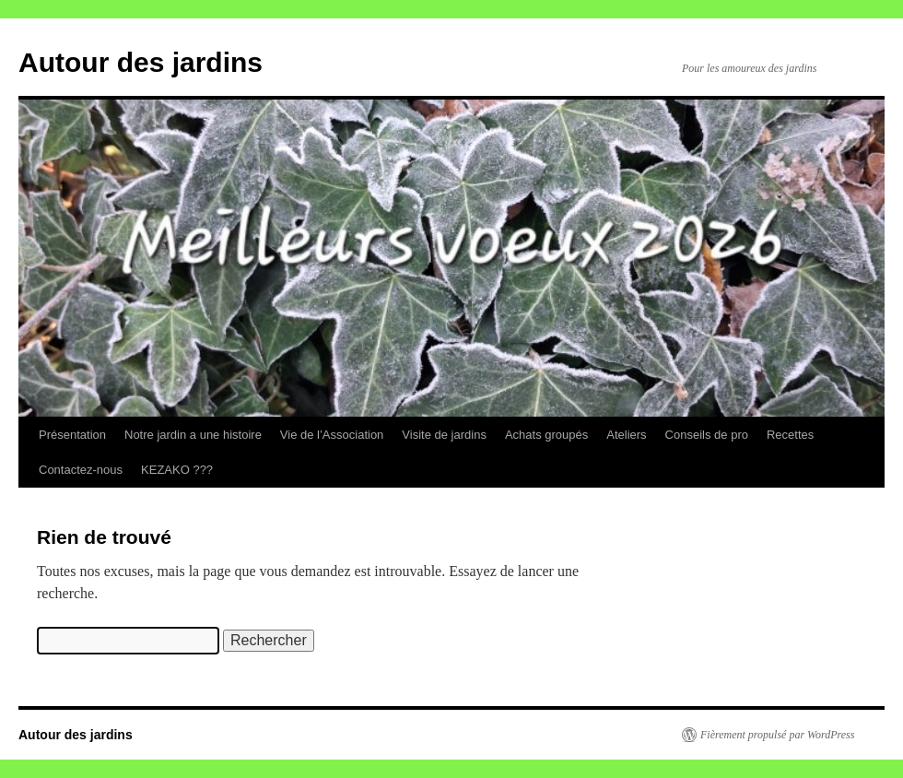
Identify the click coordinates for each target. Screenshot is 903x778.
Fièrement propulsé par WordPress (777, 734)
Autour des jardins (140, 62)
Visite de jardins (444, 435)
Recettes (790, 435)
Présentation (72, 435)
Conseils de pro (706, 435)
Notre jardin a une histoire (193, 435)
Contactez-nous (81, 470)
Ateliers (626, 435)
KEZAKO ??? (177, 470)
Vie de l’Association (332, 435)
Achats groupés (546, 435)
